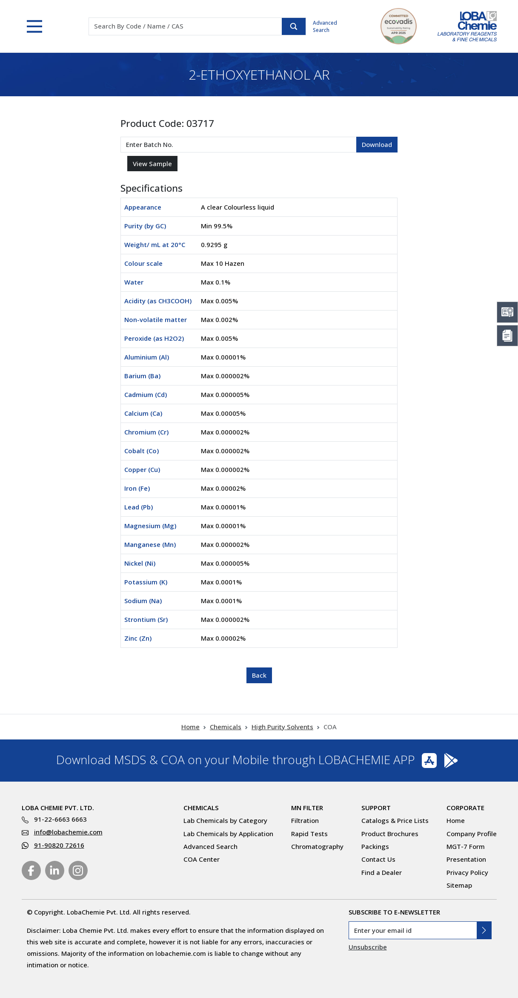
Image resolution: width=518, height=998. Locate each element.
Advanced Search (325, 26)
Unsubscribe (368, 947)
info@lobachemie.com (68, 832)
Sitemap (459, 885)
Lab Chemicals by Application (228, 833)
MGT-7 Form (465, 846)
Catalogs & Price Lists (395, 820)
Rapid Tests (309, 833)
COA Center (201, 859)
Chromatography (317, 846)
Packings (375, 846)
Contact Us (378, 859)
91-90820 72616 (59, 845)
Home (190, 726)
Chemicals (225, 726)
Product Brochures (389, 833)
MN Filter (307, 807)
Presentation (466, 859)
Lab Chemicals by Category (225, 820)
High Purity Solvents (282, 726)
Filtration (305, 820)
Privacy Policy (467, 872)
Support (376, 807)
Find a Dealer (381, 872)
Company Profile (471, 833)
